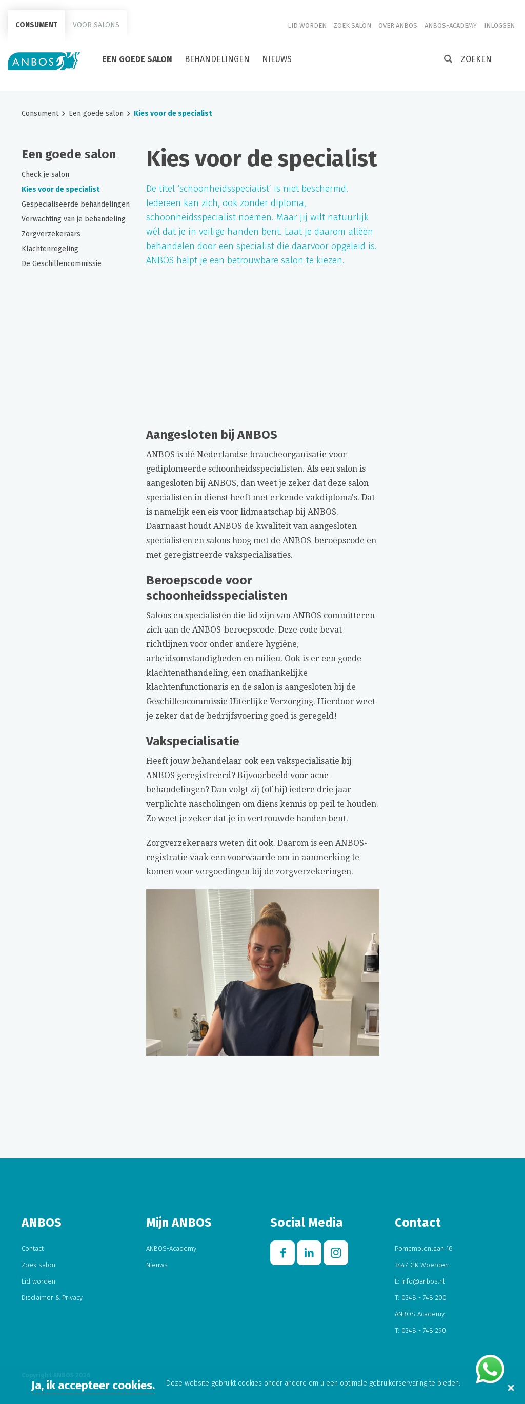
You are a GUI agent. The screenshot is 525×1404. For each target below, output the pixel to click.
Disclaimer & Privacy (52, 1297)
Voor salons (96, 25)
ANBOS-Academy (451, 25)
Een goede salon (137, 59)
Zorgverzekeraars (51, 234)
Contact (33, 1248)
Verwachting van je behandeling (74, 219)
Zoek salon (352, 25)
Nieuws (277, 59)
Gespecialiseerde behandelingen (76, 204)
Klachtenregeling (50, 249)
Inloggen (499, 25)
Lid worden (307, 25)
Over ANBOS (397, 25)
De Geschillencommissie (62, 263)
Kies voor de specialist (60, 189)
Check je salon (45, 174)
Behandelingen (217, 59)
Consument (36, 25)
